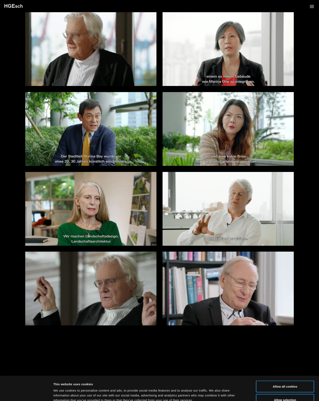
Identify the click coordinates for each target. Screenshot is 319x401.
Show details (213, 390)
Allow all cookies (285, 363)
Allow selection (285, 377)
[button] (312, 7)
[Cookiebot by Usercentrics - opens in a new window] (26, 393)
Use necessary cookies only (285, 390)
